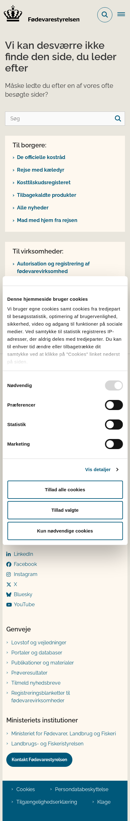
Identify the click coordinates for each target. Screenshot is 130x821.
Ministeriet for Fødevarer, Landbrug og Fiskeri (63, 734)
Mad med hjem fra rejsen (47, 220)
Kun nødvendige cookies (65, 530)
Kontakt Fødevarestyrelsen (39, 759)
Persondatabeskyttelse (81, 789)
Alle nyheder (32, 208)
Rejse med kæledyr (40, 170)
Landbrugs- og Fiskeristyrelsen (47, 744)
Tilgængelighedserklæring (46, 802)
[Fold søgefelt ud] (104, 14)
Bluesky (23, 594)
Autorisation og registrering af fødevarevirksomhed (53, 267)
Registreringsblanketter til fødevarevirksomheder (40, 697)
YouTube (24, 604)
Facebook (25, 564)
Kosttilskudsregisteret (44, 182)
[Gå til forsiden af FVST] (39, 15)
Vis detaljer (98, 469)
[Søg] (65, 118)
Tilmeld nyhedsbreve (35, 683)
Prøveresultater (29, 673)
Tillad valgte (64, 510)
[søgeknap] (118, 118)
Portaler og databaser (36, 653)
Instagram (25, 574)
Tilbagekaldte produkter (46, 195)
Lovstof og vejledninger (38, 643)
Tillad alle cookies (65, 489)
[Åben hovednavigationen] (123, 15)
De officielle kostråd (41, 157)
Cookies (25, 789)
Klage (103, 802)
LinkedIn (23, 554)
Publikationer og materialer (42, 663)
